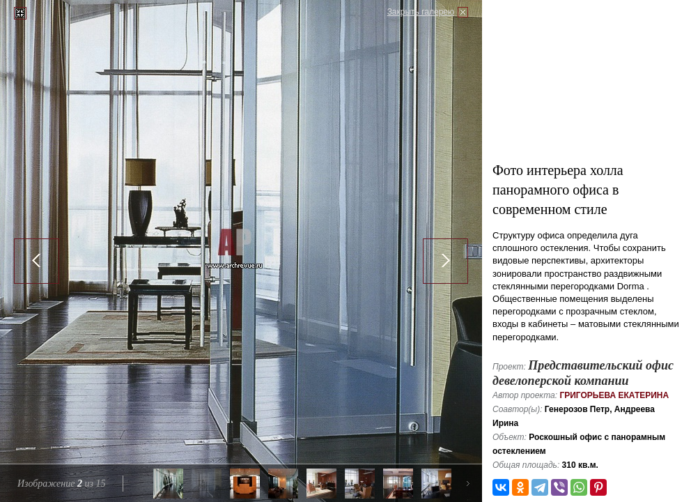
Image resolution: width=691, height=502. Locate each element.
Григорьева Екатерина (614, 395)
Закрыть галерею (420, 12)
